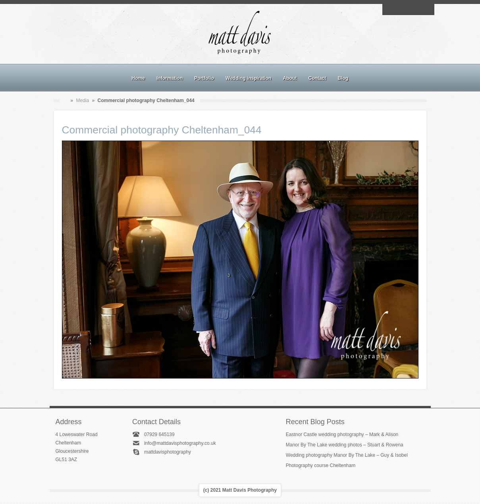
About (290, 78)
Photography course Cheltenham (320, 465)
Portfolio (204, 78)
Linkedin (417, 10)
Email (390, 10)
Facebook (399, 10)
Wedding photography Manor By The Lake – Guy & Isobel (347, 455)
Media (82, 100)
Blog (343, 78)
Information (169, 78)
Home (138, 78)
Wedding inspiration (248, 78)
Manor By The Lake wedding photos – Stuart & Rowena (344, 445)
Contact (317, 78)
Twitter (426, 10)
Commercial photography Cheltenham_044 (162, 130)
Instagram (408, 10)
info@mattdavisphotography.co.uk (180, 443)
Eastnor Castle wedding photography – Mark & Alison (342, 434)
